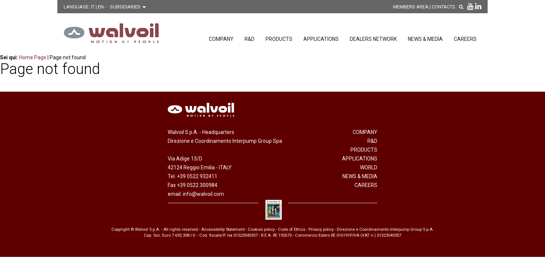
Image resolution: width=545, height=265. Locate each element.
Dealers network (373, 39)
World (368, 167)
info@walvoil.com (203, 194)
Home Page (32, 57)
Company (221, 39)
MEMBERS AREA (410, 7)
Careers (465, 39)
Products (279, 39)
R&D (249, 39)
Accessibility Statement (223, 229)
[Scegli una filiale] (130, 7)
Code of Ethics (291, 229)
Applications (321, 39)
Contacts (443, 7)
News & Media (425, 39)
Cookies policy (261, 229)
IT (93, 7)
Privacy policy (321, 229)
